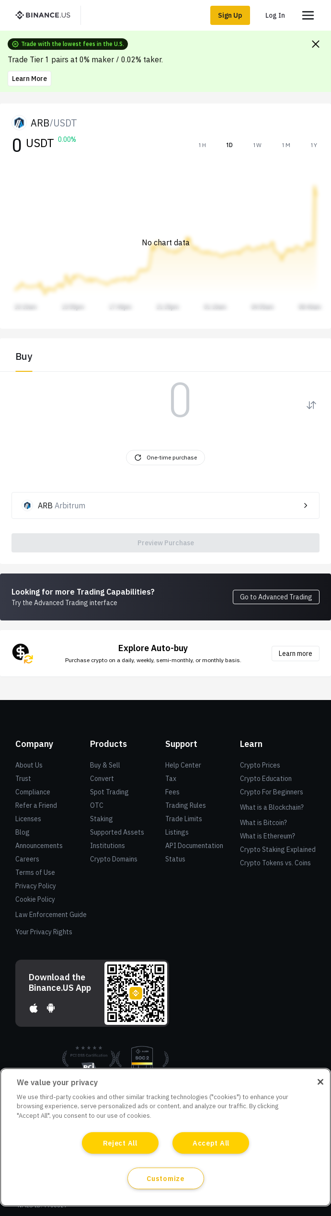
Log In (275, 15)
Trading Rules (185, 805)
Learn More (29, 78)
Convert (102, 778)
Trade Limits (183, 818)
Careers (27, 859)
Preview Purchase (165, 543)
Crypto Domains (113, 859)
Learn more (295, 653)
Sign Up (230, 15)
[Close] (320, 1081)
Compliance (32, 792)
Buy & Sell (105, 765)
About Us (29, 765)
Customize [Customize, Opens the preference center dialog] (165, 1178)
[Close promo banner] (315, 44)
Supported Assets (117, 832)
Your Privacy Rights (43, 932)
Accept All (211, 1142)
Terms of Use (35, 872)
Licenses (28, 818)
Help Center (183, 765)
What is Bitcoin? (263, 822)
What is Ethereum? (267, 836)
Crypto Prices (260, 765)
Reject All (120, 1142)
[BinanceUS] (46, 15)
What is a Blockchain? (272, 807)
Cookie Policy (35, 899)
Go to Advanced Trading (276, 597)
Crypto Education (266, 778)
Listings (177, 832)
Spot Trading (109, 792)
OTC (96, 805)
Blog (22, 832)
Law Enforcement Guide (51, 914)
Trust (23, 778)
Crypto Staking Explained (278, 849)
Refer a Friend (36, 805)
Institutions (107, 845)
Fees (172, 792)
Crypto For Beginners (271, 792)
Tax (170, 778)
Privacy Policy (35, 886)
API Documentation (194, 845)
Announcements (39, 845)
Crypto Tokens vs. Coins (275, 863)
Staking (101, 818)
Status (175, 859)
